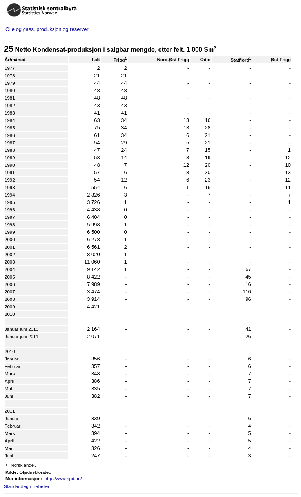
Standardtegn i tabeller (26, 486)
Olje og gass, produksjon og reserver (47, 29)
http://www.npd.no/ (63, 478)
